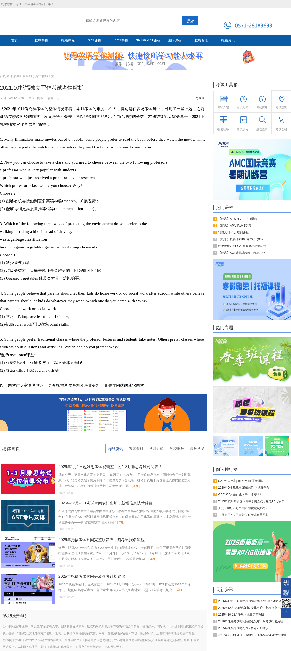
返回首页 (286, 582)
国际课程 (174, 40)
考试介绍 (223, 107)
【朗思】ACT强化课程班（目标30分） (243, 253)
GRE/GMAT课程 (148, 40)
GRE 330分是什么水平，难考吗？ (240, 494)
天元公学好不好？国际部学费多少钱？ (243, 508)
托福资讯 (228, 40)
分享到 (200, 98)
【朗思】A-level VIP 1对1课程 (237, 219)
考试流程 (242, 129)
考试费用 (262, 107)
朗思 (25, 21)
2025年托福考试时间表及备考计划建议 (91, 576)
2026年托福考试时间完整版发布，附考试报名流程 (101, 540)
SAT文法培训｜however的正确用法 (241, 481)
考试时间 (242, 107)
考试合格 (281, 129)
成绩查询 (262, 129)
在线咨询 (286, 592)
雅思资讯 (201, 40)
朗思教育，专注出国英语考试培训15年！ (27, 4)
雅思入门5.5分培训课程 (233, 232)
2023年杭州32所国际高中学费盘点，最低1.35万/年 (251, 501)
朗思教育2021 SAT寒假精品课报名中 (242, 246)
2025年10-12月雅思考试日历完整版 (241, 614)
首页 (14, 40)
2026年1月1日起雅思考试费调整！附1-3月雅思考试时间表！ (110, 467)
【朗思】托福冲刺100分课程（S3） (241, 239)
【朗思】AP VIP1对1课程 (234, 225)
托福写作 (39, 76)
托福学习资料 (19, 76)
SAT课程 (94, 40)
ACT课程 (121, 40)
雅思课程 (41, 40)
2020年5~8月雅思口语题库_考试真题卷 (243, 487)
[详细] (136, 486)
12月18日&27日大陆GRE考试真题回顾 (243, 515)
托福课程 (68, 40)
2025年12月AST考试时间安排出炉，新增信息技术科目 (105, 503)
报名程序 (223, 129)
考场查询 (281, 107)
